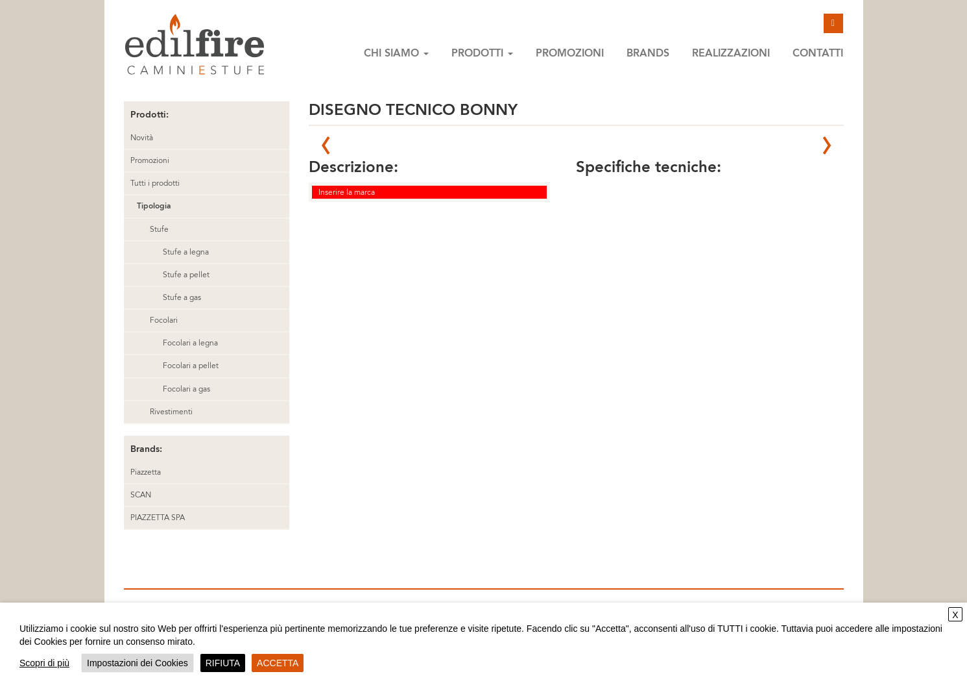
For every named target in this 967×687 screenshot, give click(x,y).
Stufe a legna (186, 251)
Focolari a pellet (191, 365)
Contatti (818, 53)
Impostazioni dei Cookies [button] (137, 663)
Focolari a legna (190, 342)
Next (827, 145)
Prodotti (482, 53)
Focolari (164, 320)
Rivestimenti (171, 411)
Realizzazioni (731, 53)
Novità (141, 137)
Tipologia (154, 205)
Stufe (159, 229)
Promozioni (570, 53)
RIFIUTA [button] (223, 663)
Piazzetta (145, 472)
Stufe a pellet (186, 274)
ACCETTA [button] (277, 663)
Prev (325, 145)
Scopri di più (44, 663)
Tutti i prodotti (155, 183)
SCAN (140, 494)
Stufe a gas (182, 297)
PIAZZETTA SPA (157, 517)
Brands (648, 53)
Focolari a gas (186, 388)
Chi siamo (396, 53)
